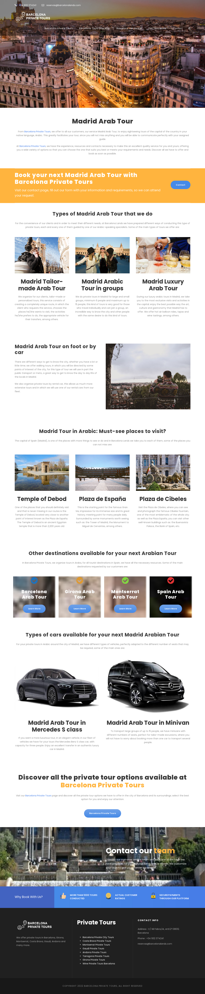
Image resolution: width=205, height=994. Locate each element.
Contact (178, 28)
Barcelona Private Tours (59, 28)
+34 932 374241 (25, 5)
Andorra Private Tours (94, 952)
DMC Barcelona (157, 28)
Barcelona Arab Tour (34, 594)
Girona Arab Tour (80, 594)
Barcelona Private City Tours (98, 937)
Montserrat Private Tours (96, 944)
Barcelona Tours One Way (94, 28)
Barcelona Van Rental (129, 28)
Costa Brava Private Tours (97, 940)
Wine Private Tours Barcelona (99, 963)
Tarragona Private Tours (96, 956)
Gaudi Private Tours (93, 948)
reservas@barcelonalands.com (61, 5)
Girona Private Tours (94, 959)
